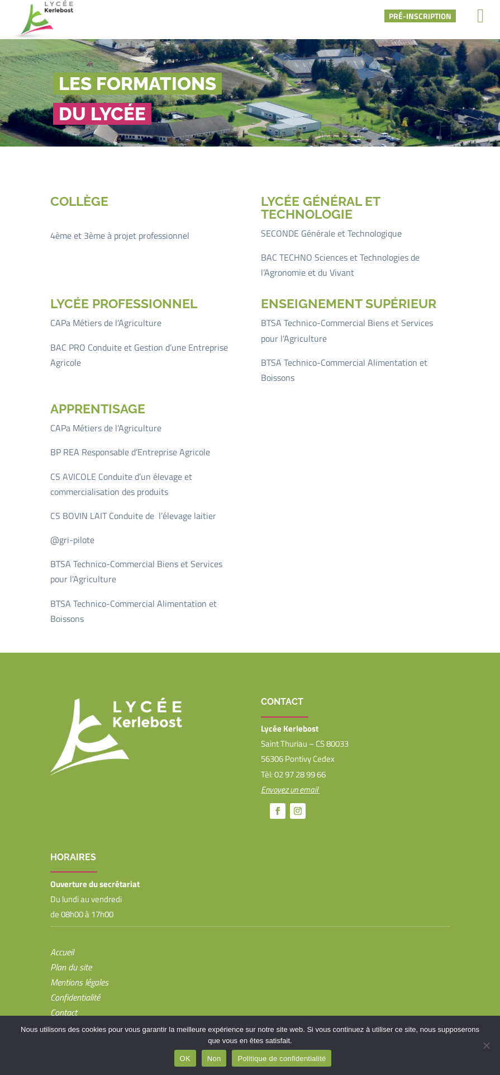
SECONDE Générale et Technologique (331, 233)
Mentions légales (79, 982)
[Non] (486, 1045)
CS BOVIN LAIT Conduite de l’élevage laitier (133, 515)
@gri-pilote (72, 539)
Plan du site (71, 967)
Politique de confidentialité (281, 1058)
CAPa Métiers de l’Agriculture (105, 322)
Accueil (62, 952)
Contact (63, 1012)
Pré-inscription (420, 16)
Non (214, 1058)
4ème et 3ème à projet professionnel (119, 235)
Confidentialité (75, 997)
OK (185, 1058)
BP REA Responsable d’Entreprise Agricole (130, 452)
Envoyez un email (290, 789)
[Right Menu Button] (480, 16)
